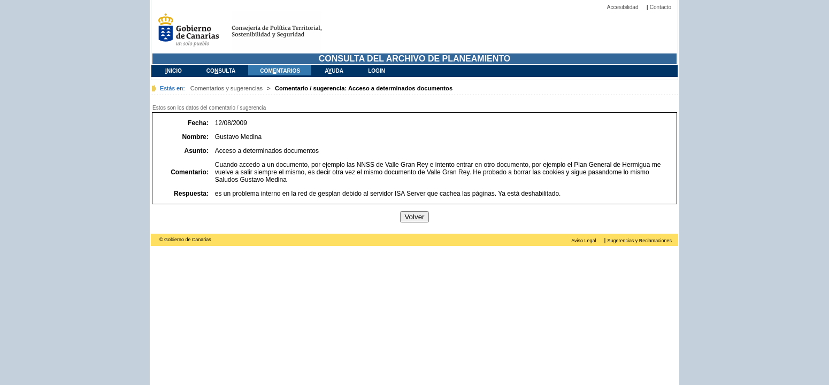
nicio (173, 71)
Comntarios (280, 71)
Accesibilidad (623, 7)
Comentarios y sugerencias (226, 88)
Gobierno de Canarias (191, 31)
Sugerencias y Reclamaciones (640, 240)
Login (376, 71)
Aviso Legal (583, 240)
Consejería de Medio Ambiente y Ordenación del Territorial (285, 31)
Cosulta (221, 71)
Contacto (660, 7)
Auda (334, 71)
